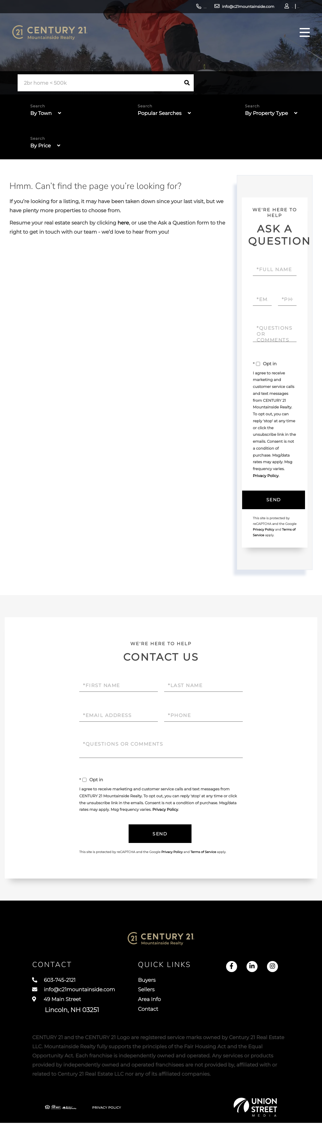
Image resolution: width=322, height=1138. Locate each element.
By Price (40, 146)
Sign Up (278, 8)
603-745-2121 (154, 7)
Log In (261, 8)
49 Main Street (65, 1017)
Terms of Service (203, 854)
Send (273, 500)
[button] (187, 82)
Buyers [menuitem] (160, 988)
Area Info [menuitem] (164, 1012)
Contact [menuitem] (162, 1023)
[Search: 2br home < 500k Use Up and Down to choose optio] (99, 83)
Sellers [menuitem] (160, 1000)
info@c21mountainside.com (207, 7)
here (123, 223)
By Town (41, 114)
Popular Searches (159, 114)
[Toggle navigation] (301, 39)
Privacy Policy (266, 476)
